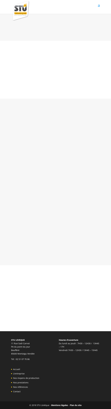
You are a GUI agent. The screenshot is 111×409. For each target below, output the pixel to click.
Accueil (16, 369)
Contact (17, 391)
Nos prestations (20, 382)
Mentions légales (59, 405)
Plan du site (76, 405)
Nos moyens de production (26, 378)
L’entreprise (19, 373)
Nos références (20, 387)
